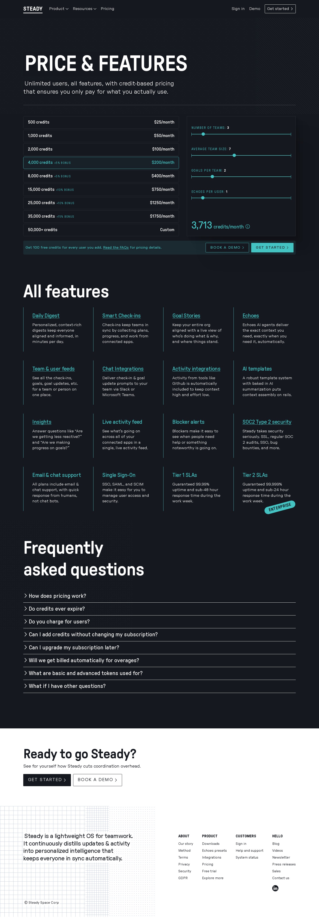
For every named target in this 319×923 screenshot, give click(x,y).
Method (184, 850)
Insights (41, 422)
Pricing (107, 9)
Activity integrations (196, 369)
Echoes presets (214, 850)
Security (184, 871)
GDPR (183, 878)
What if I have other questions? (67, 686)
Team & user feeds (53, 369)
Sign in (238, 9)
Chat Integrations (123, 369)
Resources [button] (84, 9)
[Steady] (33, 8)
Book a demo (227, 247)
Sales (276, 871)
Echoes (251, 316)
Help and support (249, 850)
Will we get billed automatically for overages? (84, 660)
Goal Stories (186, 316)
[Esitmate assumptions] (247, 227)
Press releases (284, 864)
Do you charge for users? (59, 622)
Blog (275, 844)
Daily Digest (45, 316)
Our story (185, 844)
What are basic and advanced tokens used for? (86, 673)
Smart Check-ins (121, 316)
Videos (277, 850)
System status (247, 857)
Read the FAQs (116, 247)
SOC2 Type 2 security (267, 422)
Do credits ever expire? (57, 609)
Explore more (213, 878)
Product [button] (58, 9)
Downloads (211, 844)
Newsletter (281, 857)
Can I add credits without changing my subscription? (93, 634)
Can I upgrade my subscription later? (74, 647)
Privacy (184, 864)
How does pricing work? (57, 596)
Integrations (211, 857)
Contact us (280, 878)
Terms (183, 857)
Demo (254, 9)
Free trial (209, 871)
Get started (280, 9)
